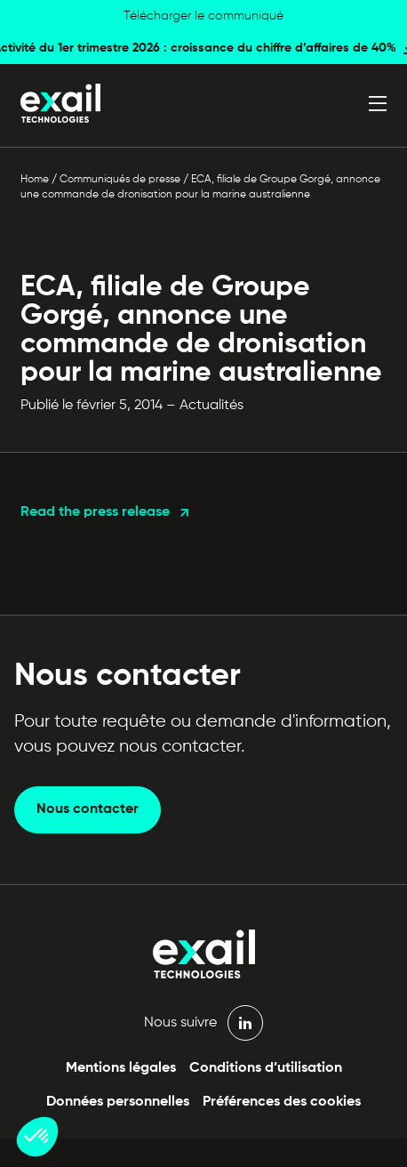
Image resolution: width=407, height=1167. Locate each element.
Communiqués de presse (120, 179)
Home (34, 179)
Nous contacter (87, 809)
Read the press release (95, 512)
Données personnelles (117, 1102)
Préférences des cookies (282, 1102)
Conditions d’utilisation (265, 1068)
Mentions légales (121, 1068)
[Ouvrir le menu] (378, 103)
